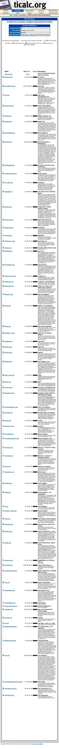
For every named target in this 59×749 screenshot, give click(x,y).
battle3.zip (8, 116)
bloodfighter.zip (10, 133)
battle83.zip (8, 121)
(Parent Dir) (8, 74)
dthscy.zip (8, 248)
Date (28, 71)
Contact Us (34, 743)
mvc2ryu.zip (9, 447)
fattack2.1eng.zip (10, 276)
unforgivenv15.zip (10, 688)
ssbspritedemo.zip (11, 571)
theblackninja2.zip (11, 626)
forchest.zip (8, 387)
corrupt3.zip (9, 182)
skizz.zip (7, 519)
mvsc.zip (7, 466)
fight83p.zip (8, 341)
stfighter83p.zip (10, 590)
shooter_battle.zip (11, 511)
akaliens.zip (8, 77)
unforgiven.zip (9, 695)
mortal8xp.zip (9, 434)
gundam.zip (8, 412)
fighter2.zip (8, 352)
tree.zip (7, 655)
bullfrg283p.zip (9, 165)
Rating (35, 71)
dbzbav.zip (8, 207)
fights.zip (8, 382)
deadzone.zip (9, 227)
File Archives (23, 15)
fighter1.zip (8, 347)
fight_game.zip (9, 375)
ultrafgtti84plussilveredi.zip (14, 682)
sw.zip (7, 623)
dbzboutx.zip (9, 220)
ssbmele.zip (9, 565)
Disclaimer (40, 743)
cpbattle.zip (8, 191)
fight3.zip (8, 326)
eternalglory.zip (10, 265)
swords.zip (8, 617)
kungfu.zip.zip (9, 426)
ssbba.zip (8, 543)
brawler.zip (8, 142)
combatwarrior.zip (11, 173)
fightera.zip (8, 361)
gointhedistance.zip (11, 407)
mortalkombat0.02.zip (12, 438)
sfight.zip (8, 492)
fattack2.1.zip (9, 281)
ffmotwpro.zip (9, 286)
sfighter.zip (8, 483)
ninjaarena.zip (9, 472)
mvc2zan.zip (9, 456)
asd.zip (7, 95)
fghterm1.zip (9, 294)
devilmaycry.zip (10, 241)
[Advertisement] (29, 58)
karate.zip (8, 420)
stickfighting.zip (10, 603)
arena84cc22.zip (10, 86)
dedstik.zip (8, 235)
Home (11, 15)
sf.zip (6, 506)
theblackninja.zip (10, 640)
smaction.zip (9, 524)
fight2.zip (8, 306)
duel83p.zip (8, 251)
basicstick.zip (9, 106)
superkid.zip (9, 609)
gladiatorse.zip (9, 393)
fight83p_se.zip (10, 333)
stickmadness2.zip (11, 606)
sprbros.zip (8, 531)
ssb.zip (7, 582)
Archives (16, 15)
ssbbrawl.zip (9, 560)
